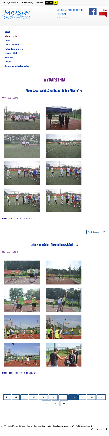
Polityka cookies (83, 426)
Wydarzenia (11, 36)
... (24, 397)
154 (73, 397)
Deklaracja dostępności (17, 66)
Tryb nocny (27, 3)
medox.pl (67, 426)
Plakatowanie (12, 44)
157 (101, 397)
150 (33, 397)
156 (91, 397)
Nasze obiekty (12, 53)
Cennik (8, 40)
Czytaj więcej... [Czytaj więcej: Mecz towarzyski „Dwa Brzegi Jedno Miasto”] (95, 232)
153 (63, 397)
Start (7, 32)
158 (46, 403)
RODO (8, 61)
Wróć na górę (98, 428)
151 (43, 397)
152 (53, 397)
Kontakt (9, 57)
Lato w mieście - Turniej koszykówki (53, 244)
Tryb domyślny (11, 3)
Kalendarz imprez (14, 49)
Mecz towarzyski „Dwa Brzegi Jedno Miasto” (53, 90)
